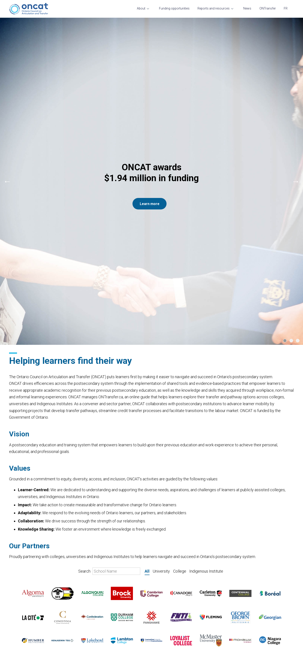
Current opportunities (25, 623)
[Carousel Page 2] (291, 121)
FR (286, 8)
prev (7, 71)
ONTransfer (267, 8)
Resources (116, 621)
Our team (16, 601)
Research (115, 606)
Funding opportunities (174, 8)
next (295, 71)
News (247, 8)
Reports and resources (214, 8)
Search (109, 351)
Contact (15, 642)
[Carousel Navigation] (151, 71)
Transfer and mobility (24, 609)
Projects (114, 613)
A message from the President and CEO (24, 633)
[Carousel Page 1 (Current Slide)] (285, 121)
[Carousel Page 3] (297, 121)
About (141, 8)
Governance (18, 616)
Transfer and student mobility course (123, 630)
